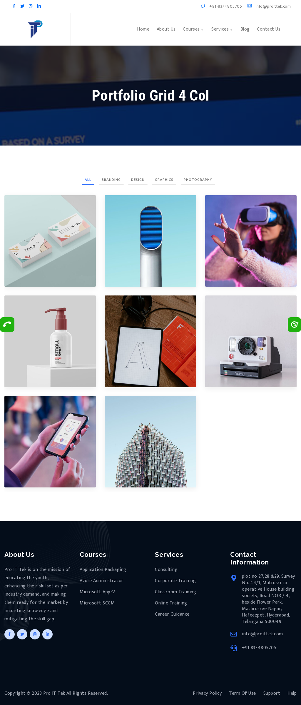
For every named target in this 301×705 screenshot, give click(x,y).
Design (138, 179)
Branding (111, 179)
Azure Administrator (101, 581)
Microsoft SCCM (97, 603)
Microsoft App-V (97, 592)
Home (143, 29)
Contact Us (268, 29)
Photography (198, 179)
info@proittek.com (269, 6)
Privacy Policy (207, 693)
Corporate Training (175, 581)
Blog (245, 29)
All (88, 179)
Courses (191, 29)
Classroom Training (175, 592)
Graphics (164, 179)
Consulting (166, 570)
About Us (166, 29)
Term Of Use (242, 693)
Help (292, 693)
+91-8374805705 (221, 6)
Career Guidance (172, 614)
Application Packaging (103, 570)
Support (271, 693)
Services (220, 29)
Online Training (171, 603)
